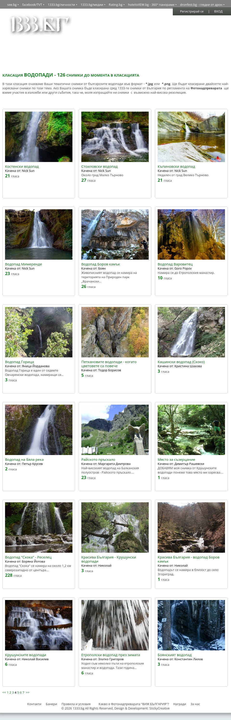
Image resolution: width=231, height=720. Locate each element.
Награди (179, 704)
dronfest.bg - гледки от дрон (201, 4)
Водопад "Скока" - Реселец (28, 557)
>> (27, 692)
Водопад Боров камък (100, 264)
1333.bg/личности (61, 4)
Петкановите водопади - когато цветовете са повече (109, 364)
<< (4, 692)
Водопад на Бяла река (24, 459)
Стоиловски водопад (99, 166)
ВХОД (218, 11)
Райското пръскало (98, 459)
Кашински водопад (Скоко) (181, 362)
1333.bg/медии (92, 4)
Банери (52, 704)
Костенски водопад (22, 166)
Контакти (34, 704)
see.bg (12, 4)
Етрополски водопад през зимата (110, 655)
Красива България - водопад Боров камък (188, 559)
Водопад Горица (19, 362)
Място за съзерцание (176, 459)
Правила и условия (76, 704)
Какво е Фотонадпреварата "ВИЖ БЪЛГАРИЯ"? (134, 704)
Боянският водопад (175, 655)
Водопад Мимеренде (23, 264)
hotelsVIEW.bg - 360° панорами (151, 4)
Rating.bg (115, 4)
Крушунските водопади (25, 655)
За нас (195, 704)
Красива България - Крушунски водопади (108, 559)
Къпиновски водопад (176, 166)
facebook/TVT (32, 4)
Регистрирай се (192, 11)
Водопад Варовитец (175, 264)
